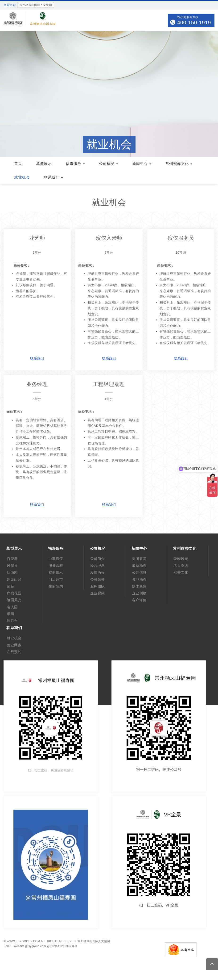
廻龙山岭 (14, 579)
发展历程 (97, 572)
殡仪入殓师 (109, 238)
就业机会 (22, 177)
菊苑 (10, 586)
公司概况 (108, 164)
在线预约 (14, 652)
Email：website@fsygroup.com (25, 946)
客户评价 (139, 600)
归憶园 (12, 572)
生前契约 (56, 586)
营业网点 (14, 645)
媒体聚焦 (139, 586)
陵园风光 (14, 600)
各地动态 (139, 579)
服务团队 (97, 586)
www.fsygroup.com (23, 941)
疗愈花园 (14, 593)
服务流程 (56, 565)
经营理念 (97, 565)
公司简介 (97, 559)
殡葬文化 (180, 572)
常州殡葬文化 (178, 164)
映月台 (12, 621)
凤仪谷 (12, 565)
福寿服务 (75, 164)
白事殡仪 (56, 559)
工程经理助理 (109, 384)
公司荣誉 (97, 579)
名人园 (12, 607)
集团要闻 (139, 559)
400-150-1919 (194, 22)
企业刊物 (139, 593)
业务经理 (37, 384)
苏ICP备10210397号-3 (62, 946)
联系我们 (53, 177)
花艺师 (37, 238)
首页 (18, 164)
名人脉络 (180, 565)
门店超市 (56, 579)
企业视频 (97, 593)
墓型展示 (44, 164)
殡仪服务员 (181, 238)
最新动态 (139, 565)
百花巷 (12, 559)
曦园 (10, 614)
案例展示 (56, 572)
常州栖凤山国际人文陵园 (94, 941)
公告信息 (139, 572)
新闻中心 (141, 164)
